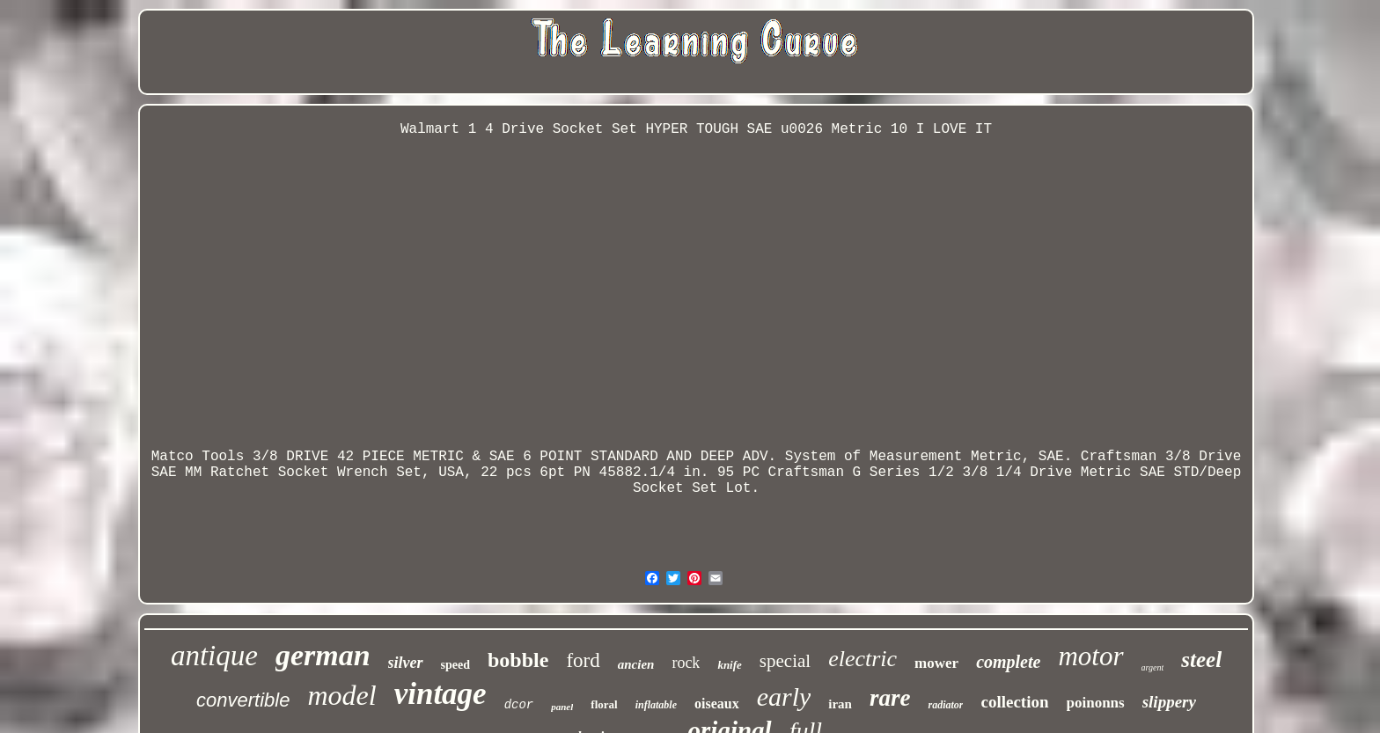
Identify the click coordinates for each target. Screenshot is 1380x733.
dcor (519, 705)
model (341, 695)
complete (1008, 661)
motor (1090, 656)
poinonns (1096, 702)
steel (1201, 659)
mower (936, 663)
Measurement (916, 457)
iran (840, 704)
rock (686, 662)
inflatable (656, 705)
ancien (636, 664)
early (784, 696)
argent (1152, 667)
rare (890, 698)
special (785, 660)
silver (405, 662)
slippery (1169, 702)
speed (455, 664)
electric (862, 658)
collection (1014, 702)
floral (604, 704)
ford (582, 660)
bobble (518, 660)
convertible (243, 700)
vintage (440, 694)
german (323, 655)
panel (562, 706)
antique (214, 655)
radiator (945, 705)
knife (729, 664)
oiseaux (716, 703)
